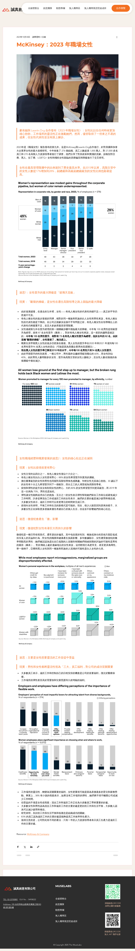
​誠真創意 (18, 9)
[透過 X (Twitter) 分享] (24, 847)
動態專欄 (59, 910)
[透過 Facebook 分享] (18, 847)
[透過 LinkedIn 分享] (31, 847)
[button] (121, 8)
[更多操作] (116, 37)
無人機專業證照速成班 (66, 921)
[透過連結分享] (38, 847)
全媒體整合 (60, 898)
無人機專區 (60, 915)
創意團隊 (59, 904)
